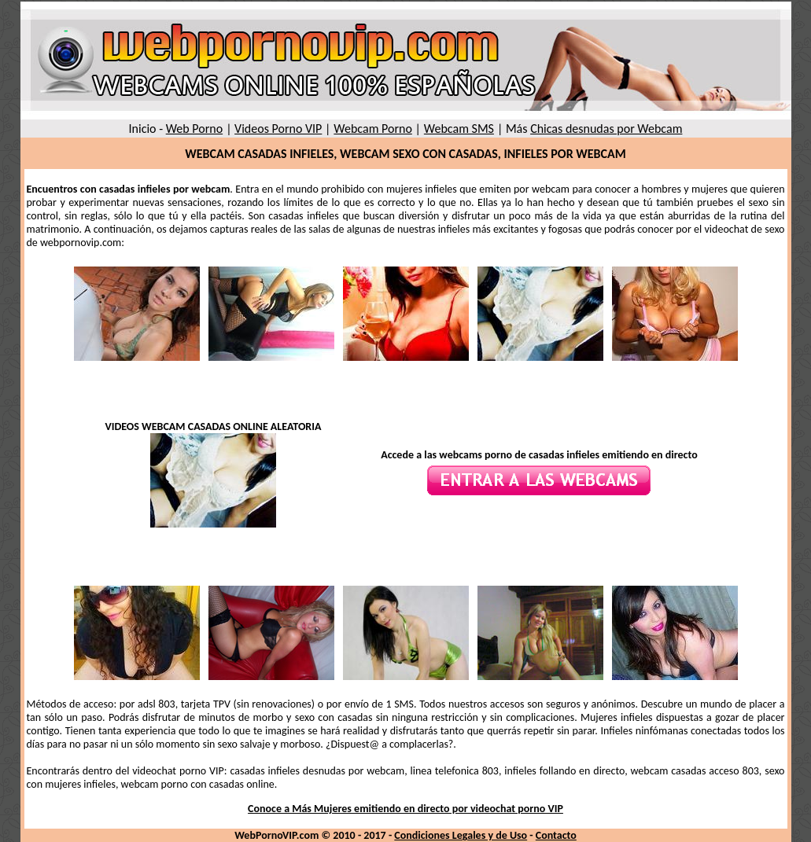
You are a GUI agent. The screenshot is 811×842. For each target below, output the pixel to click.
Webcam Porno (373, 128)
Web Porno (194, 128)
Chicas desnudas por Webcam (606, 128)
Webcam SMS (459, 128)
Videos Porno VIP (278, 128)
